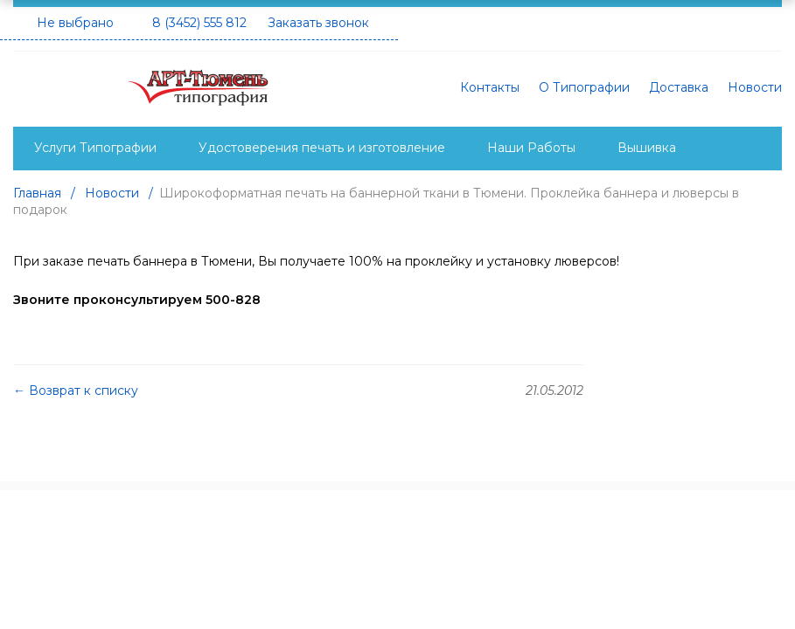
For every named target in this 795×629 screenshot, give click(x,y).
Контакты (490, 87)
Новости (755, 87)
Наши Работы (531, 148)
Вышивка (646, 148)
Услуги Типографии (95, 148)
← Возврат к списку (75, 390)
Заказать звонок (318, 23)
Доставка (678, 87)
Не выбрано (75, 23)
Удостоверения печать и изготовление (322, 148)
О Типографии (584, 87)
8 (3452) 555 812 (199, 23)
